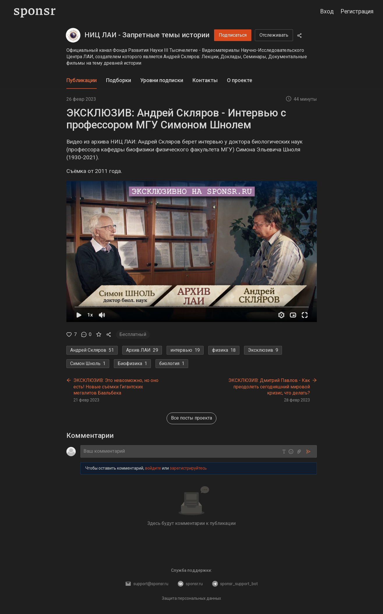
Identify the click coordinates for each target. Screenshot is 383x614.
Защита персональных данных (191, 598)
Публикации (81, 80)
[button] (191, 251)
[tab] (81, 80)
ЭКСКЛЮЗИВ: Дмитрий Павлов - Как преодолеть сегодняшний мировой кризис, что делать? (269, 387)
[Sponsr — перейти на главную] (34, 11)
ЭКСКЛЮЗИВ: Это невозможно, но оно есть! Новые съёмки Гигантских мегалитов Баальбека (115, 387)
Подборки (118, 80)
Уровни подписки (161, 80)
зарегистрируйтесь (188, 468)
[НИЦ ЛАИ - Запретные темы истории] (73, 35)
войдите (153, 468)
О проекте (239, 80)
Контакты (205, 80)
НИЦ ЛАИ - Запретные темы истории (146, 35)
